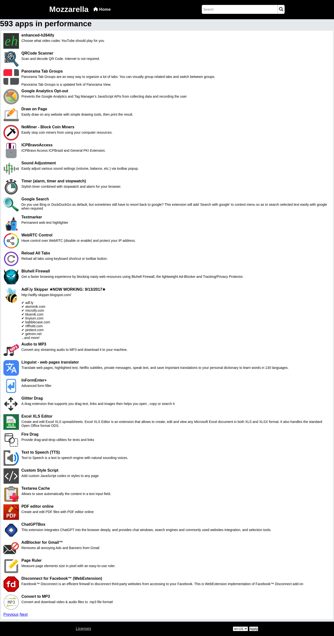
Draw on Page (34, 109)
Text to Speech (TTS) (40, 452)
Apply (254, 629)
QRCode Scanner (37, 53)
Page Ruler (31, 560)
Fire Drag (29, 434)
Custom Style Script (39, 470)
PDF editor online (37, 506)
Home (102, 9)
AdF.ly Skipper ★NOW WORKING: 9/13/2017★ (63, 289)
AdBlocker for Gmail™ (42, 542)
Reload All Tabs (35, 253)
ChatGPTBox (33, 524)
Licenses (83, 629)
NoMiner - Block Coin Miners (47, 127)
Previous (10, 614)
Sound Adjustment (38, 163)
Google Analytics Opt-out (44, 91)
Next (24, 614)
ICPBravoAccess (37, 145)
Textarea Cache (35, 488)
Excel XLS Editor (37, 416)
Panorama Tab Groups (42, 71)
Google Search (35, 199)
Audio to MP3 (33, 344)
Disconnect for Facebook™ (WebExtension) (61, 578)
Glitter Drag (32, 398)
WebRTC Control (37, 235)
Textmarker (31, 217)
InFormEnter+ (34, 380)
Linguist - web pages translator (50, 362)
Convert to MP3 (35, 596)
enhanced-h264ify (37, 35)
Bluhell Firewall (35, 271)
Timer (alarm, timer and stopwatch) (53, 181)
